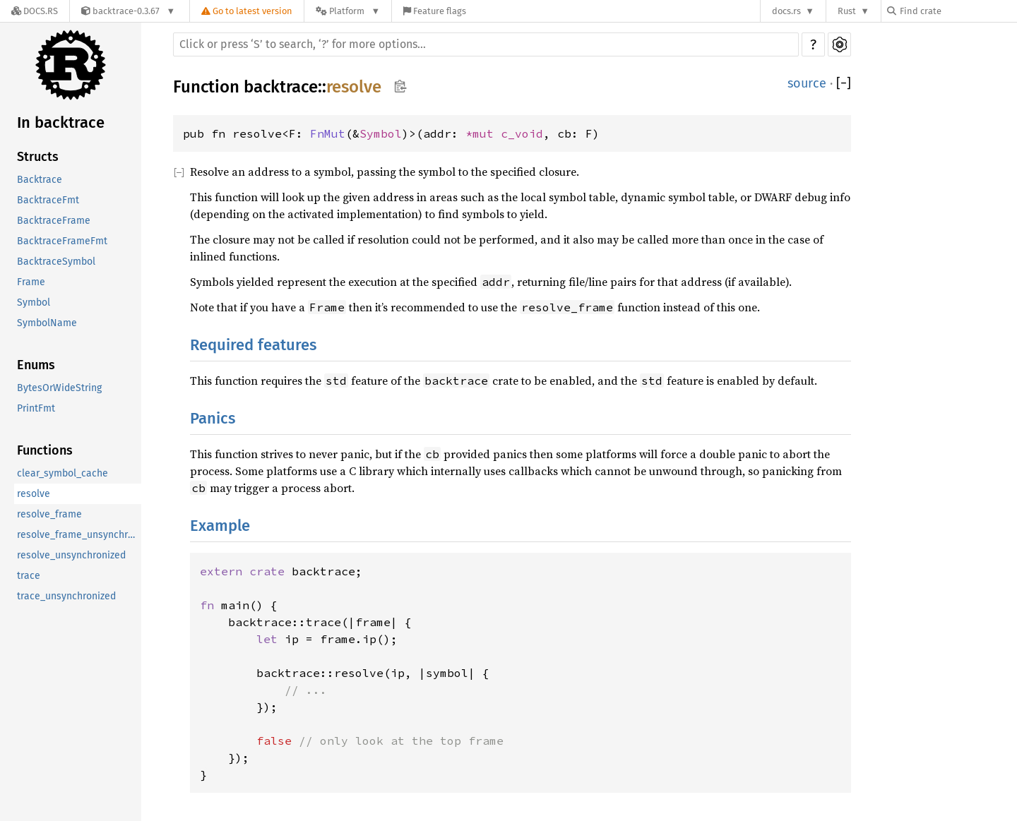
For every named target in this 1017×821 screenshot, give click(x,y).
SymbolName (47, 323)
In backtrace (61, 122)
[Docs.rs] (34, 11)
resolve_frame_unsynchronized (79, 535)
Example (220, 525)
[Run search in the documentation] (486, 44)
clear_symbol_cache (62, 473)
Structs (38, 156)
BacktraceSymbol (56, 262)
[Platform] (347, 11)
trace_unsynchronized (66, 596)
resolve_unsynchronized (71, 555)
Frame (31, 282)
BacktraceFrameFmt (62, 241)
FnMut (327, 133)
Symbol (33, 302)
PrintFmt (36, 408)
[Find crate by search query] (957, 11)
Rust (847, 11)
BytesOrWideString (59, 388)
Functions (45, 450)
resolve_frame (49, 514)
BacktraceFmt (48, 200)
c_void (522, 133)
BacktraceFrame (53, 221)
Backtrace (39, 180)
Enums (36, 365)
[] (843, 83)
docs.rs (786, 11)
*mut (483, 133)
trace (28, 576)
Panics (212, 418)
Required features (253, 344)
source (806, 83)
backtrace (281, 87)
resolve (33, 494)
